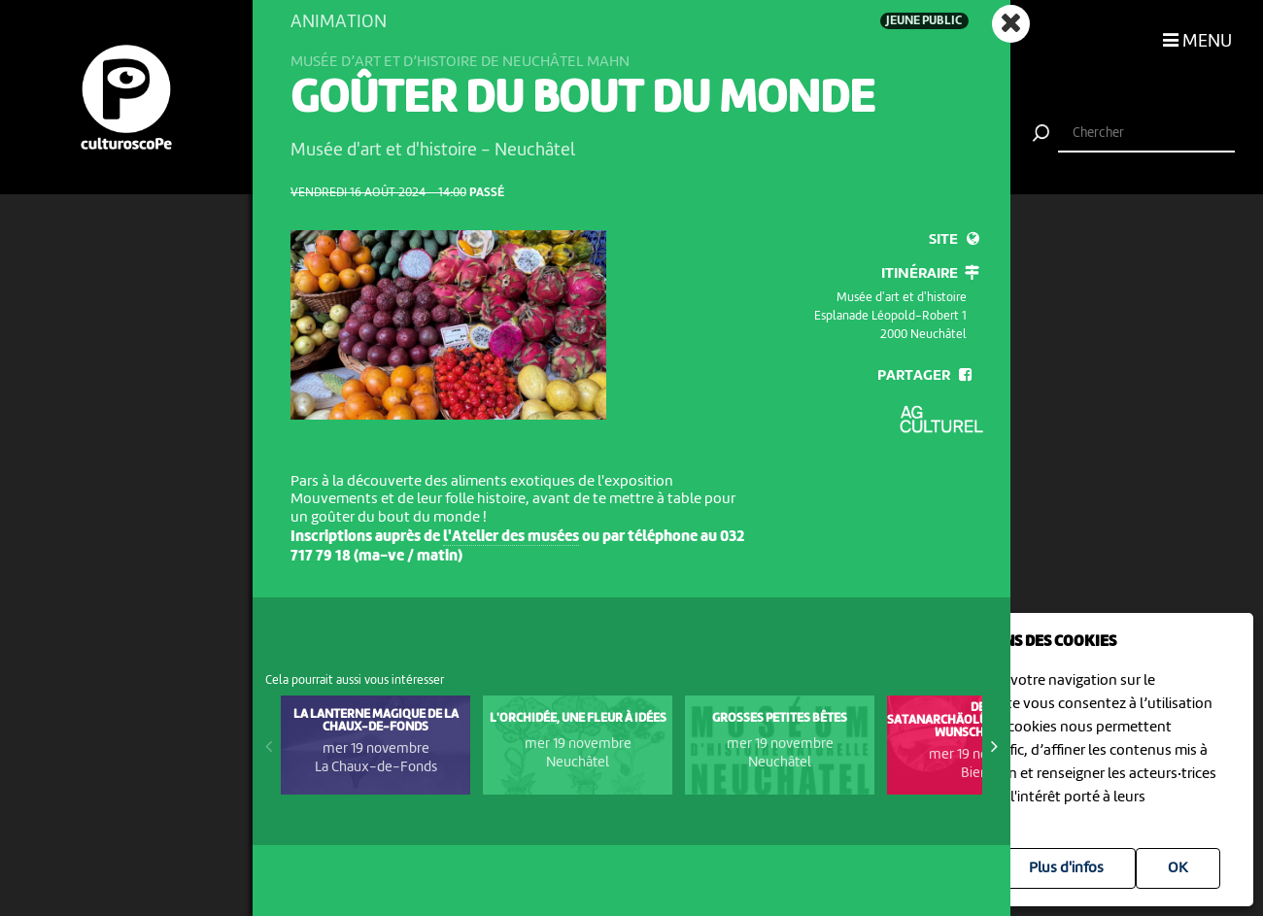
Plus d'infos (1066, 868)
